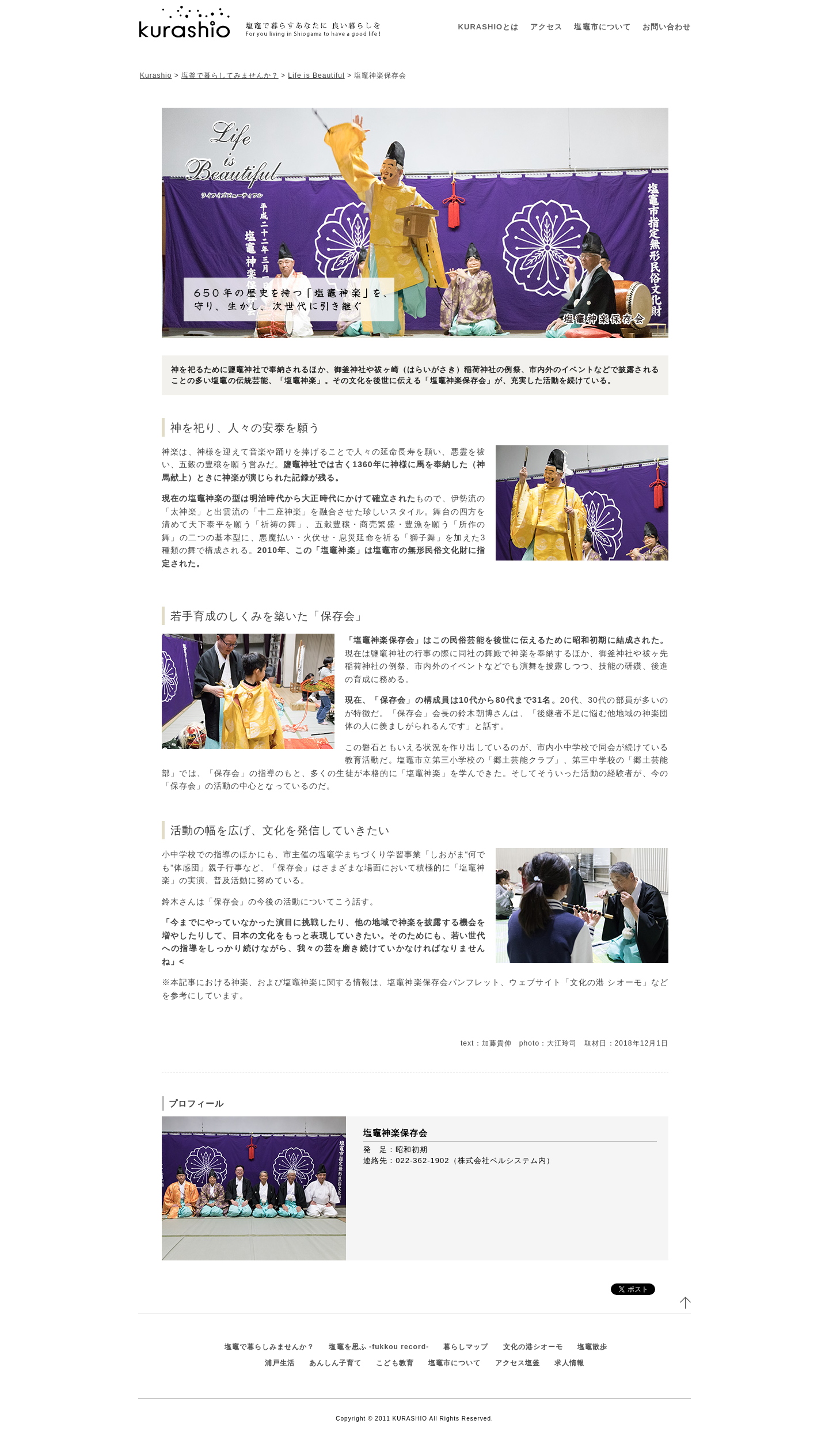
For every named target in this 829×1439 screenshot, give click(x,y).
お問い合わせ (666, 26)
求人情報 (569, 1363)
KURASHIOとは (488, 26)
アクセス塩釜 (517, 1363)
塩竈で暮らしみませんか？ (269, 1347)
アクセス (546, 26)
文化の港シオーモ (533, 1347)
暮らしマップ (465, 1347)
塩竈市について (602, 26)
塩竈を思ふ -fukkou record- (379, 1347)
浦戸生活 (280, 1363)
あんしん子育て (335, 1363)
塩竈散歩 (592, 1347)
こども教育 (394, 1363)
